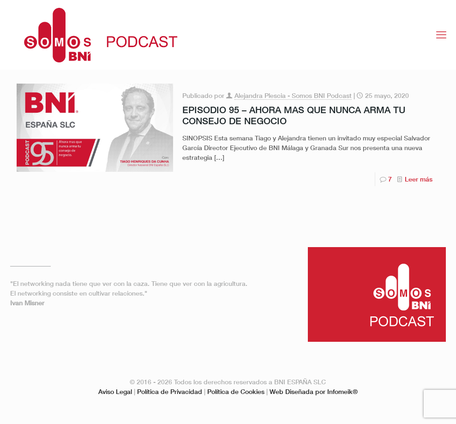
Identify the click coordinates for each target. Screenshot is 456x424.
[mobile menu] (441, 34)
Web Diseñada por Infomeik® (314, 391)
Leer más (418, 179)
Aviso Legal (115, 391)
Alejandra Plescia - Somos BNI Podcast (293, 95)
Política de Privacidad (169, 391)
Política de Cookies (235, 391)
